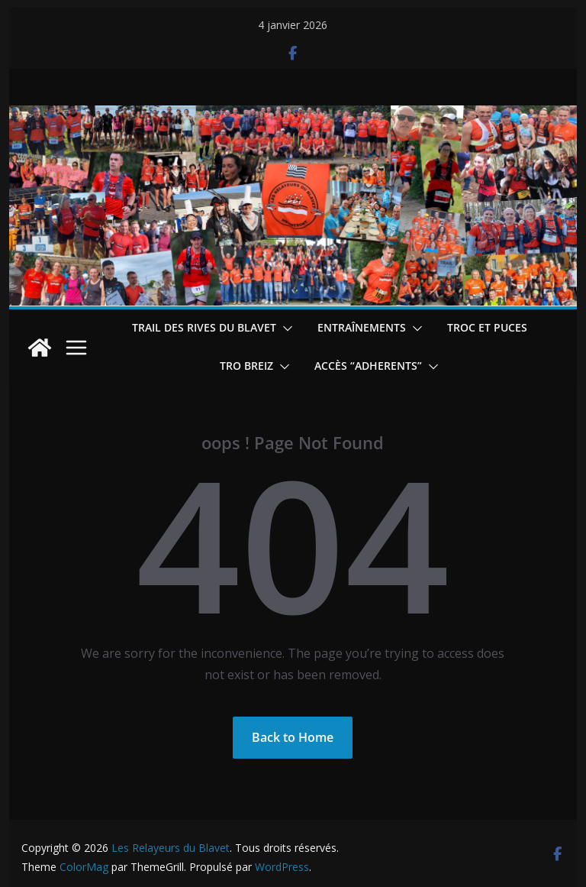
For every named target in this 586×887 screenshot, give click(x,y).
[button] (284, 328)
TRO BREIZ (246, 365)
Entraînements (361, 327)
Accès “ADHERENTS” (368, 365)
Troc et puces (487, 327)
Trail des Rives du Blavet (204, 327)
